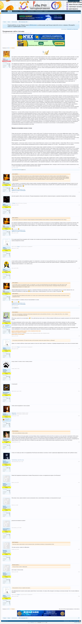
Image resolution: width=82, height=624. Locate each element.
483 (9, 377)
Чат (25, 11)
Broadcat (5, 550)
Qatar (12, 192)
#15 (79, 482)
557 (9, 254)
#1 (79, 167)
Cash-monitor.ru (6, 528)
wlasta (4, 247)
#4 (79, 232)
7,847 (9, 189)
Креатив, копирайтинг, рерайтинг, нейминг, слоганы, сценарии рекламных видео (26, 330)
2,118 (9, 424)
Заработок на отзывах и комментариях (18, 190)
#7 (79, 305)
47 (9, 191)
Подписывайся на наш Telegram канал (72, 29)
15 (9, 535)
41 (9, 333)
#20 (79, 596)
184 (9, 558)
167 (9, 491)
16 (9, 67)
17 (9, 213)
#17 (79, 527)
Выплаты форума (64, 29)
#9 (79, 348)
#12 (79, 415)
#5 (79, 248)
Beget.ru (18, 246)
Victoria (4, 413)
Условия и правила (77, 622)
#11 (79, 391)
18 (9, 426)
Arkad (15, 169)
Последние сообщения (6, 12)
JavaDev (4, 369)
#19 (79, 571)
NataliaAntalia (6, 439)
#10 (79, 368)
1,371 (9, 211)
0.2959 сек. (32, 622)
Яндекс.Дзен (14, 412)
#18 (79, 549)
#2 (79, 192)
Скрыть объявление (78, 24)
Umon (13, 167)
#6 (79, 268)
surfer (4, 269)
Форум (10, 11)
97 (9, 276)
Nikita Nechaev (6, 392)
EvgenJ (4, 483)
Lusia (13, 169)
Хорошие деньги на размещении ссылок (18, 189)
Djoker (4, 204)
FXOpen (13, 203)
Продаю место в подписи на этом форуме (19, 332)
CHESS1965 (19, 169)
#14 (79, 461)
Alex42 (4, 506)
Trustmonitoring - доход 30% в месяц (18, 459)
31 (9, 399)
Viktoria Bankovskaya (5, 461)
